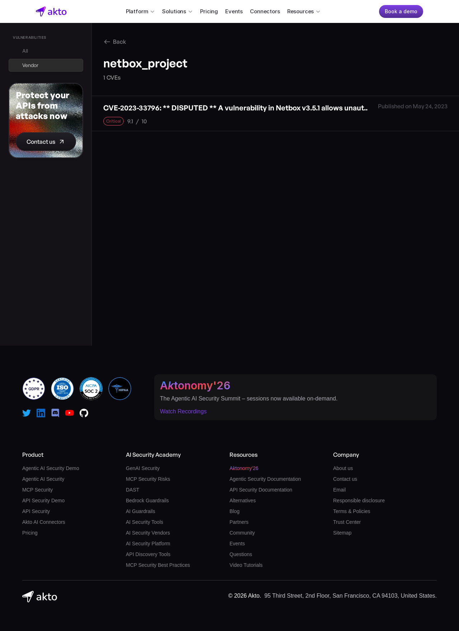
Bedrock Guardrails (147, 500)
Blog (235, 511)
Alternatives (243, 500)
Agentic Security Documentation (265, 479)
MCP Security (37, 490)
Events (234, 11)
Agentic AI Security (43, 479)
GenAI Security (143, 468)
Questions (241, 554)
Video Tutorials (246, 565)
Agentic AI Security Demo (50, 468)
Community (242, 533)
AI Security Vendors (148, 533)
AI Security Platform (148, 543)
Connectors (265, 11)
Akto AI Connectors (43, 522)
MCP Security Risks (148, 479)
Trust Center (347, 522)
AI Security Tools (144, 522)
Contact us (345, 479)
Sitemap (342, 533)
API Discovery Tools (148, 554)
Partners (239, 522)
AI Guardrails (140, 511)
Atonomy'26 (195, 385)
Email (339, 490)
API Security (36, 511)
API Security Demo (43, 500)
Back (119, 41)
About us (343, 468)
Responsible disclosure (359, 500)
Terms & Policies (351, 511)
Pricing (209, 11)
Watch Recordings (183, 411)
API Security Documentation (261, 490)
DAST (132, 490)
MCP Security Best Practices (158, 565)
